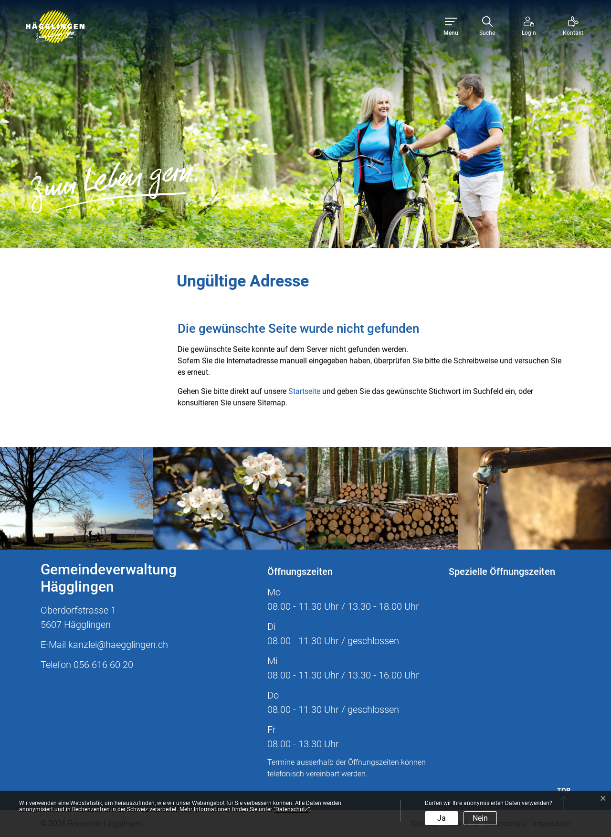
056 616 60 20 (103, 664)
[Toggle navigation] (451, 26)
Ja (441, 818)
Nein (480, 818)
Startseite (304, 391)
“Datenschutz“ (292, 809)
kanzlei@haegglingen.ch (118, 644)
